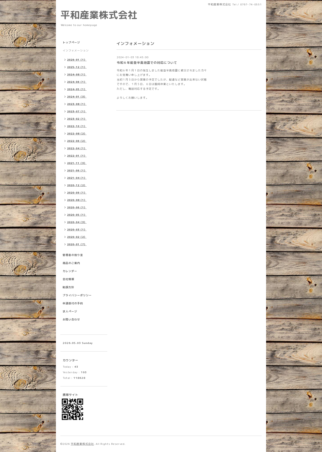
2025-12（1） (77, 67)
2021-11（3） (77, 163)
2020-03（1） (77, 229)
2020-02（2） (77, 237)
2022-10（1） (77, 126)
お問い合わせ (71, 319)
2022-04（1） (77, 148)
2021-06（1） (77, 170)
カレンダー (70, 271)
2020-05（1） (77, 215)
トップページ (71, 42)
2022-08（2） (77, 133)
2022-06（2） (77, 141)
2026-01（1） (77, 60)
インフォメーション (76, 50)
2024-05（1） (77, 89)
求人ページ (70, 311)
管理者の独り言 (73, 255)
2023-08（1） (77, 104)
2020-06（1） (77, 207)
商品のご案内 (71, 263)
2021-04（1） (77, 178)
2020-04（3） (77, 222)
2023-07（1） (77, 111)
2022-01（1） (77, 156)
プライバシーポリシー (77, 295)
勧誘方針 (68, 287)
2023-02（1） (77, 119)
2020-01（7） (77, 244)
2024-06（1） (77, 82)
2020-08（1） (77, 200)
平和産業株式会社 (98, 14)
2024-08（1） (77, 74)
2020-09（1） (77, 192)
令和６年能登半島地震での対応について (147, 62)
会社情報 (68, 279)
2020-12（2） (77, 185)
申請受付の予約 (73, 303)
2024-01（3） (77, 96)
